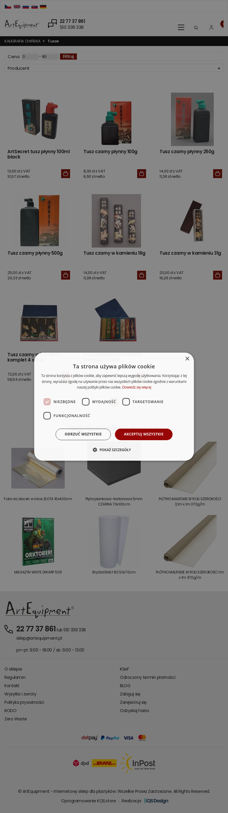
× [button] (187, 358)
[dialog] (114, 406)
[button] (114, 449)
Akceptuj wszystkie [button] (144, 434)
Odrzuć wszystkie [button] (83, 434)
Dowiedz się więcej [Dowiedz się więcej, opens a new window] (136, 387)
